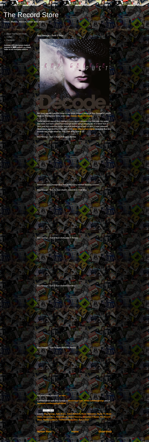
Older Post (105, 431)
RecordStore (61, 417)
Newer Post (44, 431)
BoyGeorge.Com (75, 401)
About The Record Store (16, 34)
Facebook (10, 40)
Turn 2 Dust (84, 420)
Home (75, 431)
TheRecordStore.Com (68, 420)
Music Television (88, 414)
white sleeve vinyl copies (84, 129)
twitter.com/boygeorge (94, 401)
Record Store (49, 417)
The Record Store (31, 15)
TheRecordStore (50, 420)
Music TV (101, 414)
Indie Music (61, 414)
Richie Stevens (74, 417)
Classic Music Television (81, 116)
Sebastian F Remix (91, 417)
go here (62, 396)
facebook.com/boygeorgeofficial (51, 403)
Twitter (9, 37)
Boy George (49, 414)
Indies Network (73, 414)
